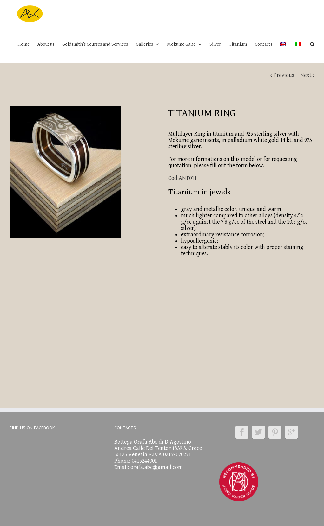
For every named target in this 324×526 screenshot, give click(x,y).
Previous (284, 75)
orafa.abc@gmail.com (156, 467)
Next (305, 75)
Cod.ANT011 (182, 178)
